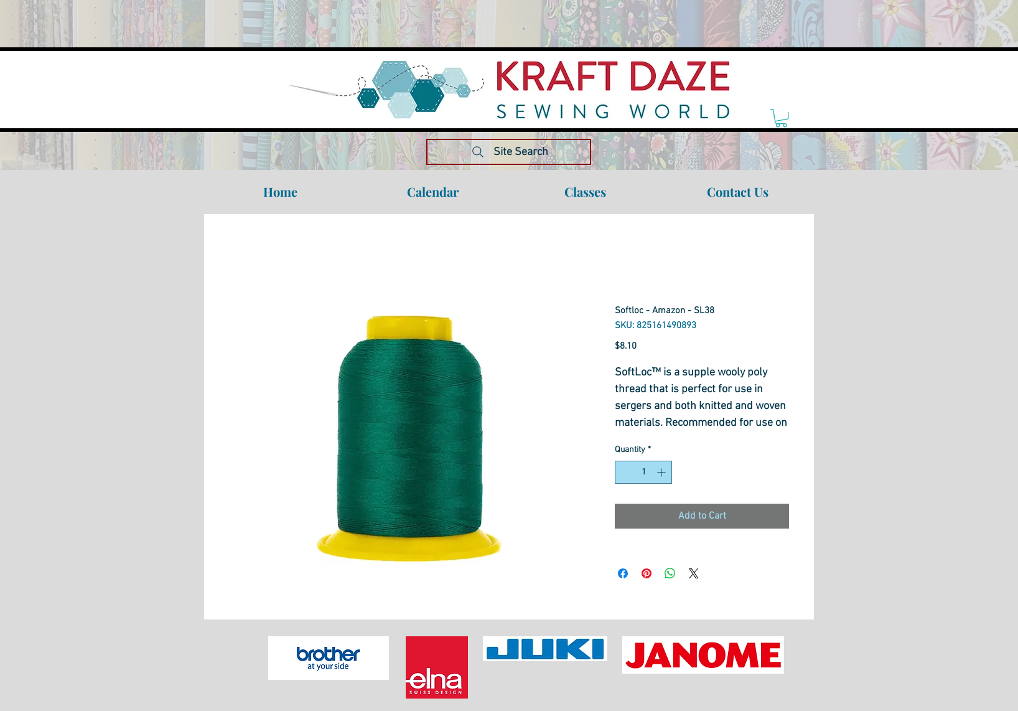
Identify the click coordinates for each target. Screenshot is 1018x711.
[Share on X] (693, 573)
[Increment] (662, 472)
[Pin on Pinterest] (646, 573)
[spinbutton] (643, 472)
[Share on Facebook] (622, 573)
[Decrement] (624, 472)
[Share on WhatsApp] (670, 573)
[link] (781, 118)
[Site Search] (508, 152)
